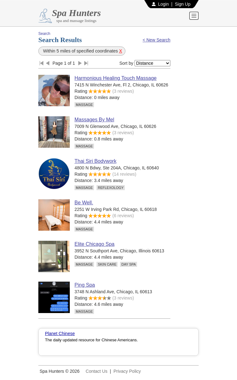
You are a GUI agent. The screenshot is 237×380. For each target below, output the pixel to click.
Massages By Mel (94, 119)
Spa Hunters (76, 13)
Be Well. (83, 202)
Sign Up (182, 4)
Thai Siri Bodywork (95, 161)
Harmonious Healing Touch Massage (115, 78)
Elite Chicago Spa (94, 244)
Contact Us (96, 371)
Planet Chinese (60, 333)
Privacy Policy (127, 371)
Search (44, 33)
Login (163, 4)
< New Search (156, 39)
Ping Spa (84, 285)
